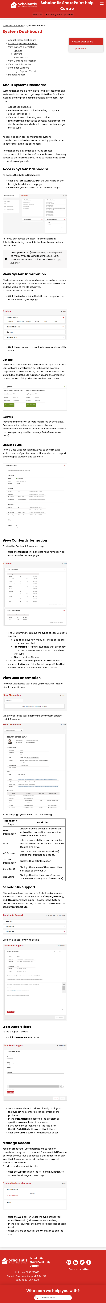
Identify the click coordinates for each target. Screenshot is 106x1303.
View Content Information (22, 60)
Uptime (18, 50)
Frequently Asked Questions (59, 14)
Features (37, 14)
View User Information (20, 64)
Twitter (82, 1263)
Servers (18, 53)
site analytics (24, 107)
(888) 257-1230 (30, 1279)
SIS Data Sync (21, 57)
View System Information (21, 47)
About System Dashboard (22, 40)
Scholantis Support (18, 67)
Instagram (68, 1263)
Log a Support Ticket (25, 71)
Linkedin (75, 1263)
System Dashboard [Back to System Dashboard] (13, 25)
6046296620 (32, 1272)
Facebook (88, 1263)
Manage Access (16, 74)
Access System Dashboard (22, 43)
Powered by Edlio (78, 1269)
